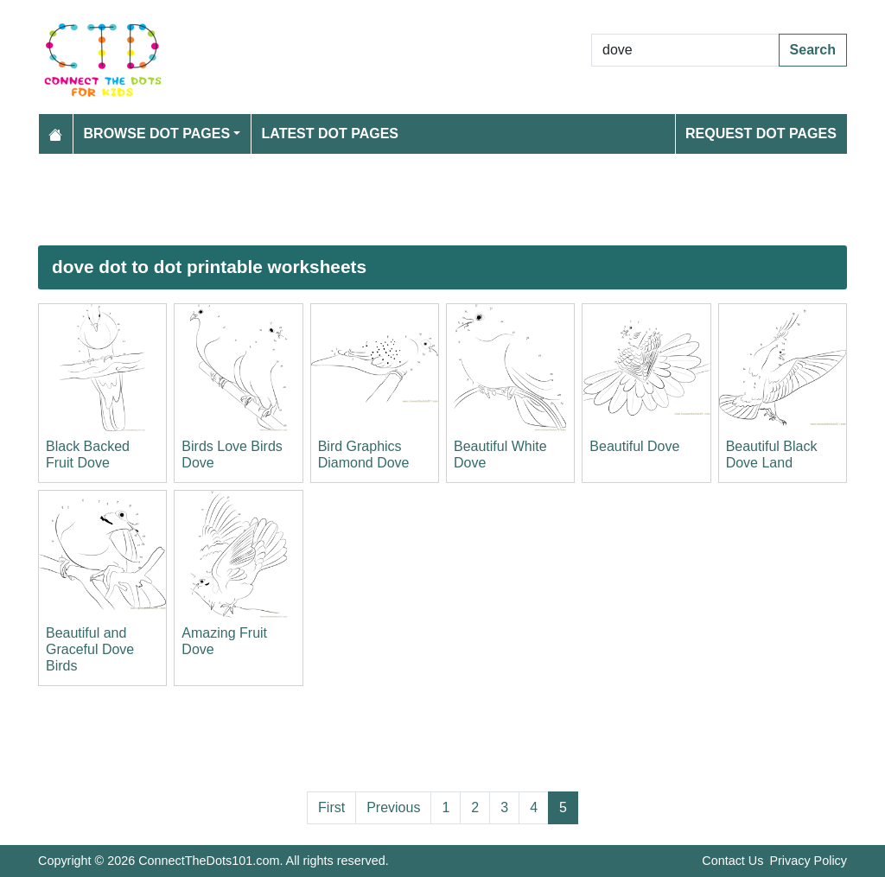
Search (813, 49)
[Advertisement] (442, 199)
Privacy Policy (808, 860)
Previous (393, 807)
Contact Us (732, 860)
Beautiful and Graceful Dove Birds (90, 649)
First (331, 807)
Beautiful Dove (634, 446)
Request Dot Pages (761, 133)
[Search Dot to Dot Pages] (685, 50)
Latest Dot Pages (330, 133)
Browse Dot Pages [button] (157, 133)
